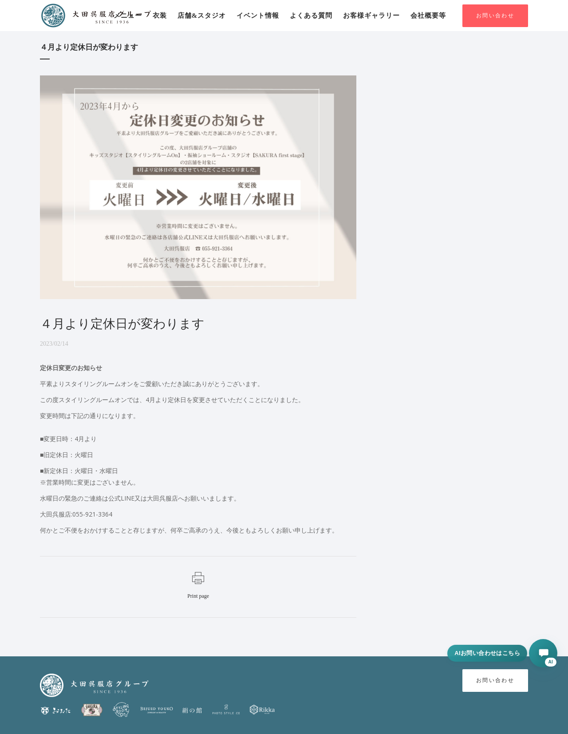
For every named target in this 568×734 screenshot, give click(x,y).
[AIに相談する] (543, 653)
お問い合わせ (495, 16)
